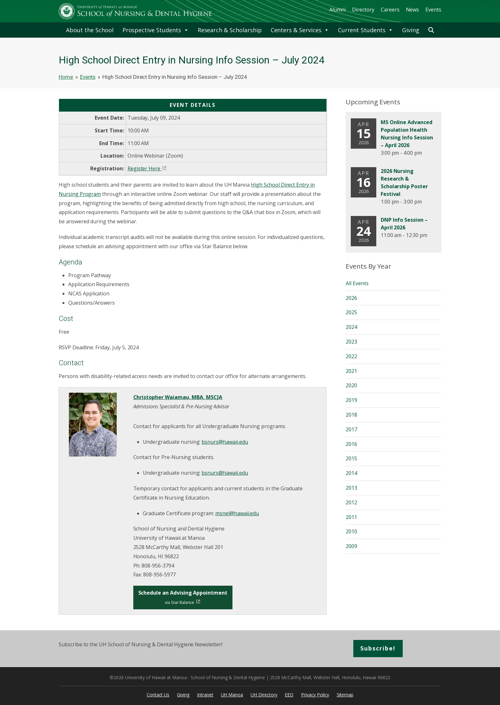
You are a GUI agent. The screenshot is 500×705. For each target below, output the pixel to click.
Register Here (144, 168)
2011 (351, 517)
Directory (363, 9)
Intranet (205, 695)
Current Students (365, 30)
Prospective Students (155, 30)
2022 (351, 356)
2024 (351, 326)
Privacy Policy (315, 695)
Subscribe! (378, 648)
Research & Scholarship (230, 30)
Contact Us (158, 695)
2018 (351, 414)
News (412, 9)
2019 (351, 400)
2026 (351, 297)
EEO (289, 695)
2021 (351, 371)
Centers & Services (300, 30)
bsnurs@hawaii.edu (225, 441)
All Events (357, 283)
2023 (351, 341)
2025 (351, 312)
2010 (351, 531)
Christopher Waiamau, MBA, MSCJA (178, 397)
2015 (351, 458)
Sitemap (345, 695)
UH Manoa (232, 695)
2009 (351, 546)
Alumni (337, 9)
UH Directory (264, 695)
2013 (351, 487)
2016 (351, 444)
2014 (351, 473)
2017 (351, 429)
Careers (390, 9)
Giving (410, 30)
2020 (351, 385)
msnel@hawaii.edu (237, 513)
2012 (351, 502)
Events (433, 9)
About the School (89, 30)
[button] (431, 30)
